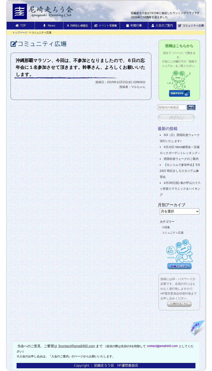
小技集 (166, 227)
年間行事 (134, 25)
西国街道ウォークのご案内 (181, 158)
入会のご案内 (162, 25)
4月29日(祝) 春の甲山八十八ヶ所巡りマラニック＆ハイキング (180, 188)
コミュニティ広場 (191, 25)
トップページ (19, 32)
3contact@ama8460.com (76, 346)
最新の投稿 (167, 128)
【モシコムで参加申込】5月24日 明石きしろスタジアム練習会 (180, 170)
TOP (20, 25)
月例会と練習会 (77, 25)
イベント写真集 (105, 25)
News (49, 25)
